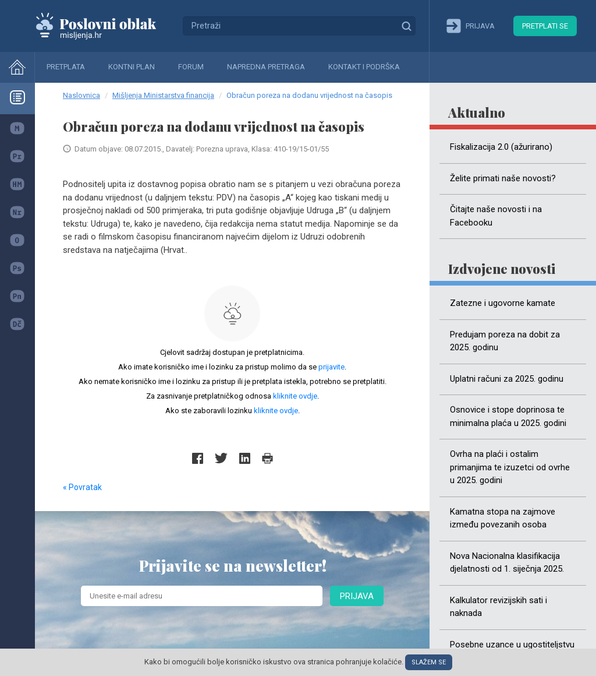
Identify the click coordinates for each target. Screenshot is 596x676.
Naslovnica (81, 95)
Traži (406, 25)
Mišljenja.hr (105, 26)
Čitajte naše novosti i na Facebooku (496, 216)
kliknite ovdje (295, 396)
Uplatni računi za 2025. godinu (506, 379)
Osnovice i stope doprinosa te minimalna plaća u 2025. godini (508, 416)
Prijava (357, 596)
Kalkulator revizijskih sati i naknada (498, 607)
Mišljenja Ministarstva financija (163, 95)
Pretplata (66, 66)
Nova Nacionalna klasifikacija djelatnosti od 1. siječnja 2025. (507, 563)
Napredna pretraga (266, 66)
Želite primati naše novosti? (503, 178)
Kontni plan (131, 66)
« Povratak (82, 487)
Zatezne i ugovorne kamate (502, 303)
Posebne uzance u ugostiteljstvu (512, 644)
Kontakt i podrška (364, 66)
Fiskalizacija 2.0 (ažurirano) (501, 147)
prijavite (331, 366)
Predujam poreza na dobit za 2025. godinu (505, 341)
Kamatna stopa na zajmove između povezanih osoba (502, 518)
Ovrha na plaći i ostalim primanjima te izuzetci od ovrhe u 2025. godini (510, 467)
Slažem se (428, 662)
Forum (191, 66)
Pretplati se (545, 26)
